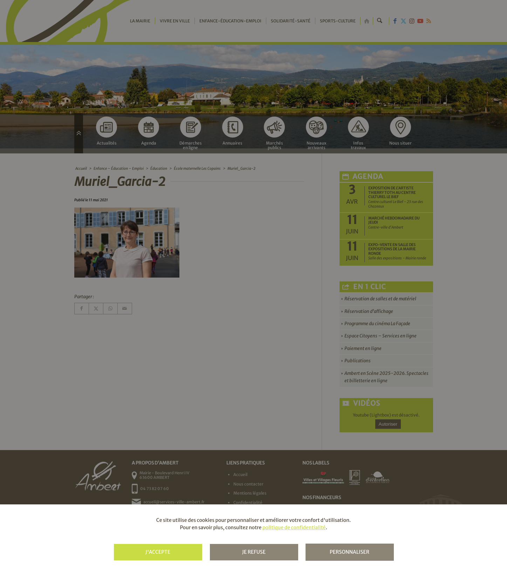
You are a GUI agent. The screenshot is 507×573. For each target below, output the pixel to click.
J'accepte (157, 552)
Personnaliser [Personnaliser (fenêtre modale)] (349, 552)
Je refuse (254, 552)
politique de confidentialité (294, 527)
